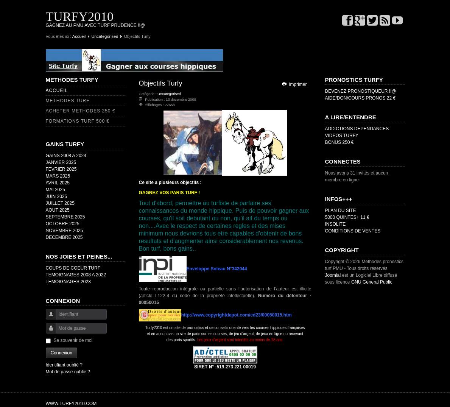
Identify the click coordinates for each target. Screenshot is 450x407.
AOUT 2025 (58, 210)
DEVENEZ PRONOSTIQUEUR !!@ (360, 91)
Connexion (61, 353)
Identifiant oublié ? (64, 365)
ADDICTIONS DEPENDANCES (357, 128)
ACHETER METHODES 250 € (80, 111)
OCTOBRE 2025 (62, 223)
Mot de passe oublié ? (68, 371)
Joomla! (333, 275)
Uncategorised (104, 36)
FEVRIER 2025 (61, 169)
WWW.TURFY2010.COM (71, 403)
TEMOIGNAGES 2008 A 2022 (76, 275)
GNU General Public (371, 282)
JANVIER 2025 (61, 162)
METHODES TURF (68, 100)
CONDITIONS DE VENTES (353, 231)
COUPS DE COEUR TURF (73, 268)
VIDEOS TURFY (341, 135)
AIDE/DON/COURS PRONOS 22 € (360, 98)
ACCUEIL (57, 90)
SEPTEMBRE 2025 (65, 217)
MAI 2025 (55, 189)
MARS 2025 (58, 176)
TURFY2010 (80, 16)
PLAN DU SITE (340, 210)
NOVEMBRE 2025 (64, 230)
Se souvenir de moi (73, 340)
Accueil (79, 36)
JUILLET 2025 (60, 203)
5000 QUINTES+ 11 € (347, 217)
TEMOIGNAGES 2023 (68, 281)
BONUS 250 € (339, 142)
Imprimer (294, 84)
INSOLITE (335, 224)
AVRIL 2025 (58, 183)
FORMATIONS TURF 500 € (78, 121)
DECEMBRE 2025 (64, 237)
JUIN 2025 (56, 196)
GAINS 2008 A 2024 (66, 155)
